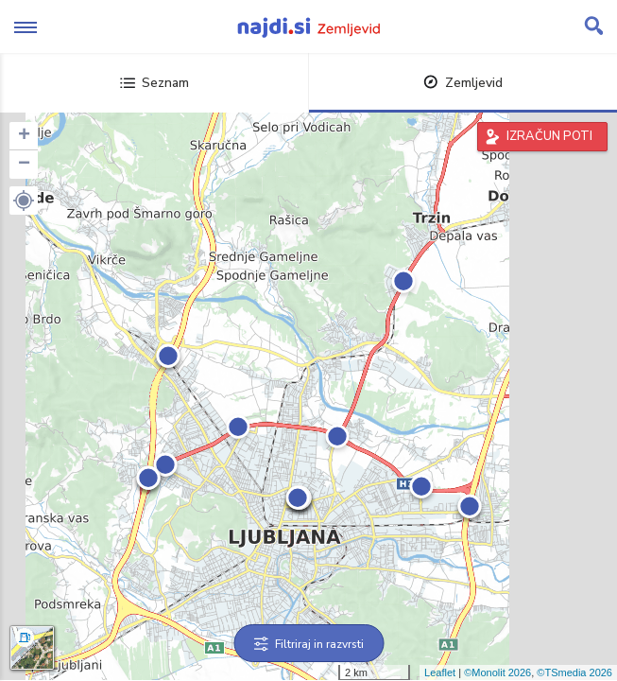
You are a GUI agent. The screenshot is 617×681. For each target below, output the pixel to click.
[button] (23, 200)
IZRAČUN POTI (549, 136)
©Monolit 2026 (497, 672)
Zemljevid (463, 83)
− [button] (24, 164)
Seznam (154, 83)
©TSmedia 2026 (574, 672)
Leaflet (439, 672)
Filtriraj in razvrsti (308, 644)
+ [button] (24, 136)
